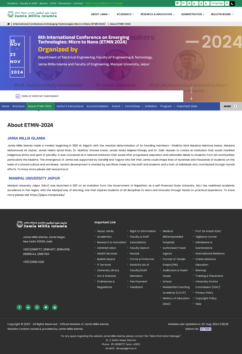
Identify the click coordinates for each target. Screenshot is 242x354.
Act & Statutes (106, 276)
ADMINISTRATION (191, 14)
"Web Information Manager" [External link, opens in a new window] (165, 336)
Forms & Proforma (142, 259)
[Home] (8, 24)
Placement (65, 3)
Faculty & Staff (28, 3)
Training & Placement (209, 276)
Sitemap (200, 270)
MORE (227, 106)
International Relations (210, 253)
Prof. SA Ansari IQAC (208, 231)
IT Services (104, 265)
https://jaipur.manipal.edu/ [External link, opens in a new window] (47, 195)
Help (198, 304)
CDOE (53, 3)
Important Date (187, 106)
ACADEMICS (124, 14)
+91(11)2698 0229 (33, 262)
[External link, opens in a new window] (19, 307)
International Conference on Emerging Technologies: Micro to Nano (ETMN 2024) (59, 24)
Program (166, 106)
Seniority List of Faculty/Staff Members (139, 270)
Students (12, 3)
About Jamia (99, 14)
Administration (106, 248)
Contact (78, 3)
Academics (104, 237)
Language (217, 3)
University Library (108, 270)
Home (5, 106)
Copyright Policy (206, 298)
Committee (132, 106)
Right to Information (143, 231)
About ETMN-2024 (120, 24)
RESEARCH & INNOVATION (156, 14)
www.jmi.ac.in (60, 169)
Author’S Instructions (69, 106)
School (167, 281)
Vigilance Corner (206, 237)
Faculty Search (139, 248)
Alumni (43, 3)
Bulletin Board (106, 259)
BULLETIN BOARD (221, 14)
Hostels (134, 253)
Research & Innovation (111, 242)
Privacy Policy (204, 293)
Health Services (107, 253)
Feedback (136, 287)
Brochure (19, 106)
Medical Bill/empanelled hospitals (173, 236)
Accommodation (97, 106)
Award (116, 106)
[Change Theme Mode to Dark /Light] (232, 3)
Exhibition (151, 106)
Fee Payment (138, 281)
